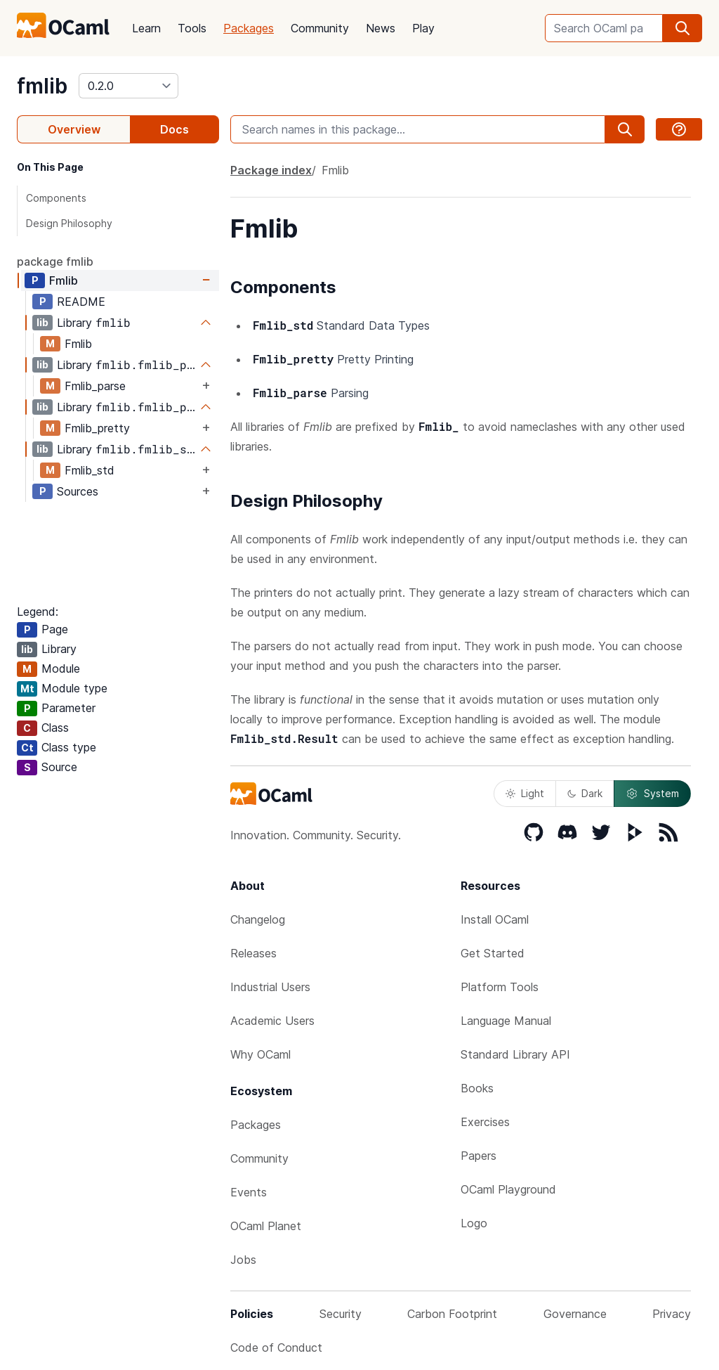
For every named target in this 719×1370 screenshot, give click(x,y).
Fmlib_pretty (97, 428)
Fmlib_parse (95, 386)
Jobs (243, 1260)
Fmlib (63, 280)
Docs (174, 129)
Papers (478, 1156)
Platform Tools (500, 987)
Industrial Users (270, 987)
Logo (474, 1223)
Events (248, 1192)
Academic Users (272, 1021)
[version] (128, 85)
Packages (248, 28)
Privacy (671, 1314)
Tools (192, 28)
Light (525, 793)
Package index (271, 170)
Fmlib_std (89, 470)
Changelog (257, 919)
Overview (74, 129)
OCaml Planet (265, 1226)
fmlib (42, 85)
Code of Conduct (276, 1347)
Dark (584, 793)
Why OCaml (260, 1054)
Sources (77, 491)
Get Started (493, 953)
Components (56, 198)
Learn (146, 28)
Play (423, 28)
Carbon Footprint (452, 1314)
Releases (253, 953)
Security (340, 1314)
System (652, 793)
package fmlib (55, 261)
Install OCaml (495, 919)
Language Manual (506, 1021)
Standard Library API (515, 1054)
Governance (575, 1314)
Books (477, 1088)
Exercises (485, 1122)
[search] (682, 28)
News (380, 28)
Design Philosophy (69, 223)
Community (320, 28)
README (81, 302)
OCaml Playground (508, 1189)
